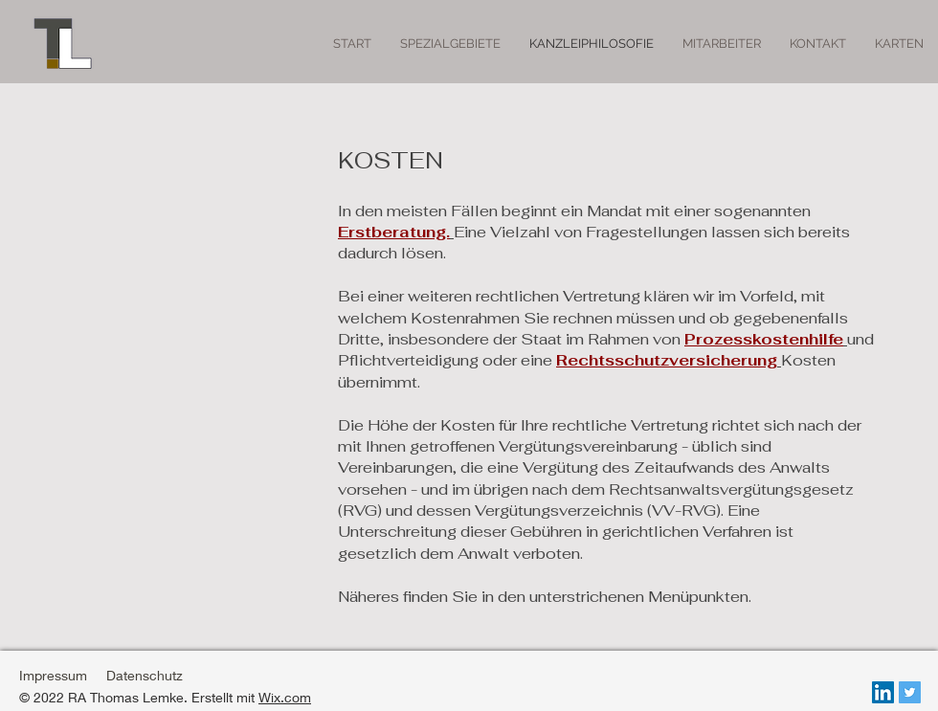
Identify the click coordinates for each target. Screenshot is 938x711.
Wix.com (284, 697)
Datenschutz (144, 675)
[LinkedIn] (883, 692)
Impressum (53, 675)
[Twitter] (910, 692)
